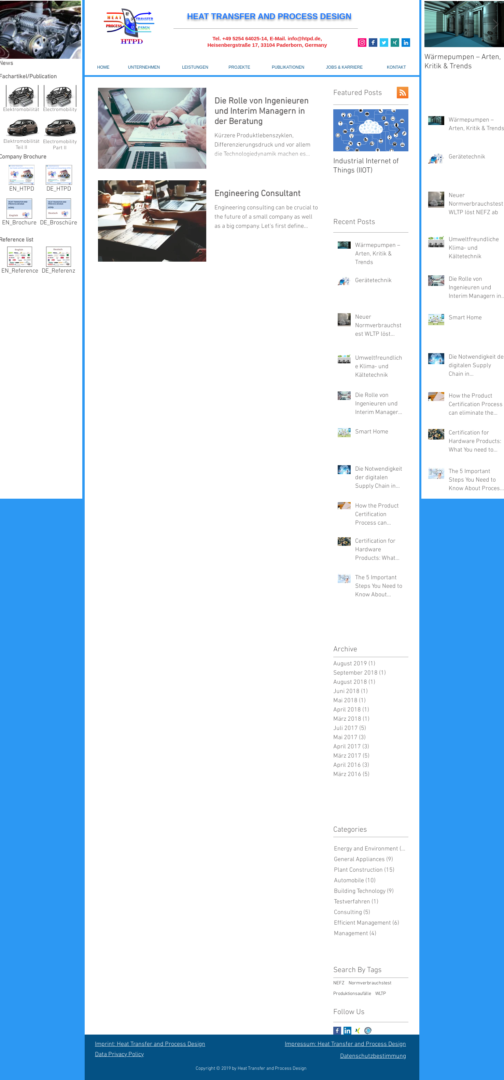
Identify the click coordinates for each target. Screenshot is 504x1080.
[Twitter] (384, 42)
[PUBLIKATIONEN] (288, 67)
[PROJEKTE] (239, 67)
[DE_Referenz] (58, 262)
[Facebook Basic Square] (337, 1031)
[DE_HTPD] (59, 180)
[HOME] (103, 67)
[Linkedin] (406, 42)
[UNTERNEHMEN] (144, 67)
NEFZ (339, 983)
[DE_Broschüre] (58, 213)
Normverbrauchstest (370, 983)
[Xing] (395, 42)
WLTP (380, 994)
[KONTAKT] (396, 67)
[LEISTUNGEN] (195, 67)
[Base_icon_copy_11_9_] (373, 42)
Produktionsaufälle (352, 994)
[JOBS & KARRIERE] (344, 67)
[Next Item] (397, 130)
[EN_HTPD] (21, 180)
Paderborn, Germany (301, 45)
